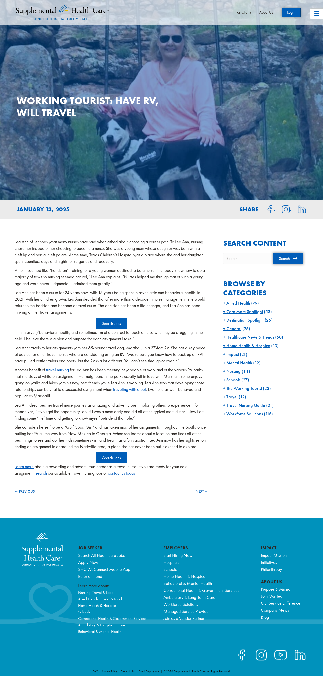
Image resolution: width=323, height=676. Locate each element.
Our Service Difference (280, 603)
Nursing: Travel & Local (96, 592)
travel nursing (57, 370)
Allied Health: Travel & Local (100, 599)
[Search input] (246, 258)
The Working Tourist (244, 388)
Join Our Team (273, 596)
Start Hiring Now (177, 555)
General (233, 328)
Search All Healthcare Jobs (101, 555)
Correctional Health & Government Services (112, 618)
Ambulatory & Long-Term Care (101, 625)
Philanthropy (271, 569)
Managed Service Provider (186, 611)
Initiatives (269, 562)
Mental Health (239, 363)
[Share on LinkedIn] (298, 209)
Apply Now (88, 562)
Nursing (233, 371)
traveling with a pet (129, 389)
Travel (232, 397)
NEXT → (202, 491)
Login (291, 12)
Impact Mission (274, 555)
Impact (232, 354)
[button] (288, 258)
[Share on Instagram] (283, 209)
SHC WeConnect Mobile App (104, 569)
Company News (275, 610)
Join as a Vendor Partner (183, 618)
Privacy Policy (109, 671)
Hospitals (171, 562)
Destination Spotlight (245, 320)
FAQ (95, 671)
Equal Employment (149, 671)
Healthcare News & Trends (250, 337)
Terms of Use (128, 671)
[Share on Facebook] (267, 209)
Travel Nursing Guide (245, 405)
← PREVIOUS (25, 491)
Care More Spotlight (244, 311)
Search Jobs (111, 323)
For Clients (244, 12)
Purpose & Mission (276, 589)
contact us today (121, 473)
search (41, 473)
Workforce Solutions (244, 414)
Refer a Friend (90, 576)
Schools (233, 380)
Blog (265, 617)
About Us (266, 12)
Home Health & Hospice (248, 345)
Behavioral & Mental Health (99, 631)
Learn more (24, 466)
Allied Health (238, 303)
